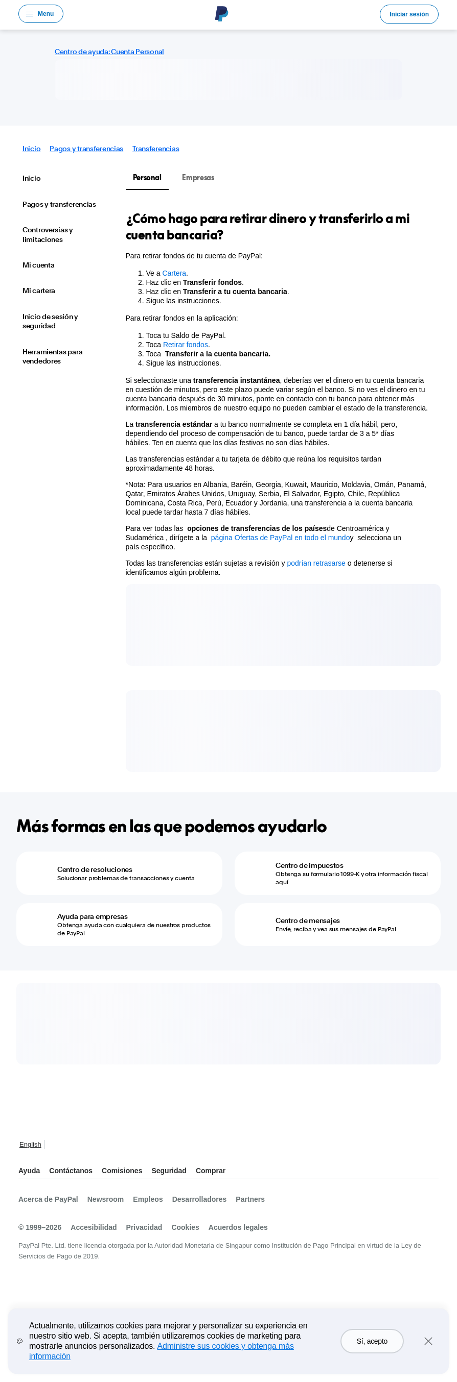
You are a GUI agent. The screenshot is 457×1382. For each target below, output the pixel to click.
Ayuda (29, 1171)
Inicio (31, 148)
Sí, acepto (372, 1341)
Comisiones (122, 1171)
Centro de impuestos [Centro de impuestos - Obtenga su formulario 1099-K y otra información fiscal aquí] (310, 865)
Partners (250, 1199)
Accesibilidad (94, 1227)
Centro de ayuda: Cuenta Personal (109, 51)
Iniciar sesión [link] (409, 14)
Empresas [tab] (198, 177)
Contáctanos (71, 1171)
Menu (46, 13)
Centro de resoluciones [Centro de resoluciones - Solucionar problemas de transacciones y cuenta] (94, 869)
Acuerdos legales (238, 1227)
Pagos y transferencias (86, 148)
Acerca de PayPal (48, 1199)
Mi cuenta (38, 265)
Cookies (185, 1227)
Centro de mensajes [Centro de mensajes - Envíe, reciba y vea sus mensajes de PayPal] (308, 920)
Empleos (148, 1199)
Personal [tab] (147, 177)
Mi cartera (38, 290)
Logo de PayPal (221, 13)
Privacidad (144, 1227)
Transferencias (155, 148)
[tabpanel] (277, 393)
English (30, 1144)
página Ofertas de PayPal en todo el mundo (280, 538)
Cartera (174, 273)
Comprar (210, 1171)
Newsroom (105, 1199)
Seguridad (168, 1171)
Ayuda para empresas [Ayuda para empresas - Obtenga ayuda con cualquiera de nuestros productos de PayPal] (92, 916)
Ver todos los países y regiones (55, 1145)
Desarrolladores (199, 1199)
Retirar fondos (185, 345)
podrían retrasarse (316, 563)
